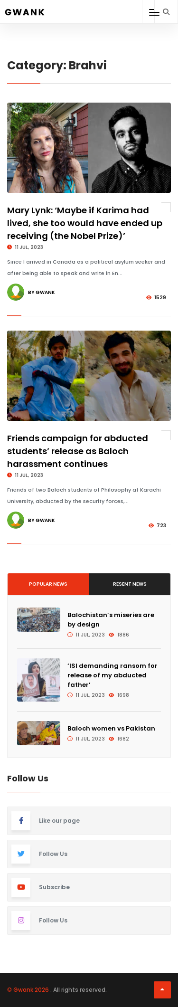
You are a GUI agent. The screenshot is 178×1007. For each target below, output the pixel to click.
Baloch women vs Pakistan (111, 728)
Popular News (48, 584)
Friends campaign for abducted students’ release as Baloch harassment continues (77, 451)
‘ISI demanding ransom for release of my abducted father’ (112, 675)
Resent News (130, 584)
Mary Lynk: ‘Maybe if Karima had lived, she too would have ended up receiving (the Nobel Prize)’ (84, 223)
